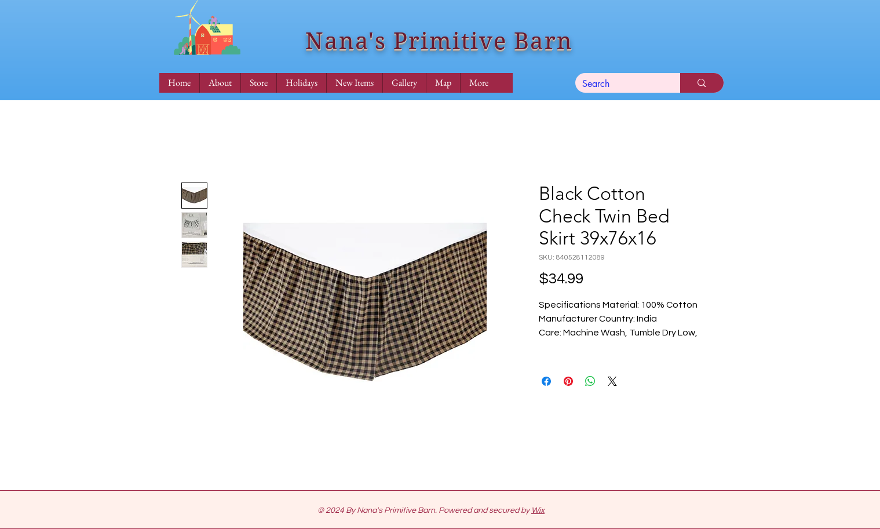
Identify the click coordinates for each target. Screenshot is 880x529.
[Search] (619, 84)
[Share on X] (612, 381)
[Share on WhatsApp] (590, 381)
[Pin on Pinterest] (568, 381)
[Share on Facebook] (546, 381)
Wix (538, 510)
